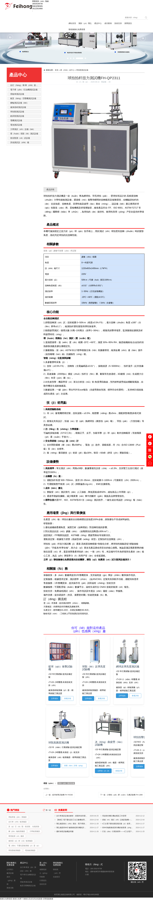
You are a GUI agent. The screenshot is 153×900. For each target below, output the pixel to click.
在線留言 (56, 877)
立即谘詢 (54, 698)
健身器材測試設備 (18, 107)
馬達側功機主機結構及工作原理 (114, 834)
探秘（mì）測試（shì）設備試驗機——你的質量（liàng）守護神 (118, 838)
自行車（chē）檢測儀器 (17, 857)
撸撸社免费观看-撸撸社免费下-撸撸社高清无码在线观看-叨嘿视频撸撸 (26, 899)
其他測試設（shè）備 (19, 142)
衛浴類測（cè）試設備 (20, 138)
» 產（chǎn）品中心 (66, 70)
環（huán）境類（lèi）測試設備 (24, 134)
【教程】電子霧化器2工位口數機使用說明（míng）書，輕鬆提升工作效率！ (72, 838)
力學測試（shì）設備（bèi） (22, 129)
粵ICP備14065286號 (91, 894)
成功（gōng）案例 (11, 880)
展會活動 (10, 888)
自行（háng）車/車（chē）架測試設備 (25, 85)
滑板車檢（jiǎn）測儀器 (17, 852)
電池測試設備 (16, 125)
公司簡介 (10, 869)
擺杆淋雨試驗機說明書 (64, 850)
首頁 (56, 70)
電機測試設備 (16, 120)
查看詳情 (67, 698)
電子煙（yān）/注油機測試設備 (23, 90)
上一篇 (59, 795)
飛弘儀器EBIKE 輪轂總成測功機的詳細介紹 (72, 846)
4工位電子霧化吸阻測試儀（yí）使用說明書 (118, 842)
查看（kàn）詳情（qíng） (74, 766)
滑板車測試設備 (17, 94)
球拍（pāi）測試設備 (66, 783)
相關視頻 (43, 869)
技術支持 (43, 884)
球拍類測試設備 (17, 112)
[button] (67, 58)
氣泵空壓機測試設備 (28, 886)
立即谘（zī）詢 (103, 771)
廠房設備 (10, 873)
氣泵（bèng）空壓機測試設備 (23, 98)
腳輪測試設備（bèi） (19, 103)
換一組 (48, 815)
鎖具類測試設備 (17, 116)
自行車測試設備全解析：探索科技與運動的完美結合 (72, 834)
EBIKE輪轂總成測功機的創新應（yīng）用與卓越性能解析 (118, 846)
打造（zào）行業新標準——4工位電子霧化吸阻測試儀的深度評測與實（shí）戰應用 (118, 850)
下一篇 (121, 795)
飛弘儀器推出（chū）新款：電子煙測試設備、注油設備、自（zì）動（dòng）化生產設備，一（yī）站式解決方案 (72, 842)
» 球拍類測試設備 (81, 70)
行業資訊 (43, 880)
